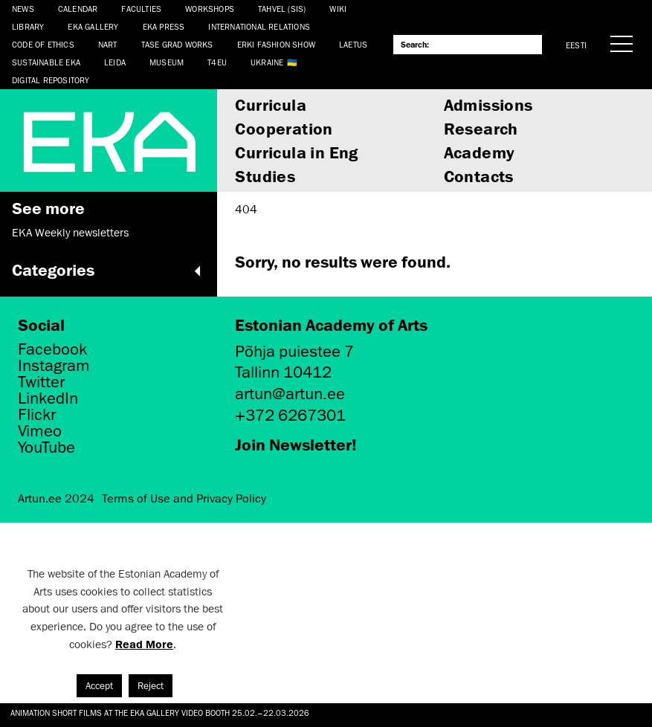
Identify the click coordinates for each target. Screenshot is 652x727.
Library (28, 26)
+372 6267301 (290, 415)
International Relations (259, 26)
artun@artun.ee (290, 394)
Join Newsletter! (296, 444)
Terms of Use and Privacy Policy (184, 499)
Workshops (209, 8)
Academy (479, 152)
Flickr (37, 415)
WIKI (337, 8)
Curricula (270, 104)
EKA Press (164, 26)
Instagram (54, 366)
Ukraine (267, 62)
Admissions (488, 104)
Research (481, 128)
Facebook (52, 349)
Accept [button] (99, 685)
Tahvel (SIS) (282, 8)
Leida (115, 62)
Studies (265, 176)
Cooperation (283, 128)
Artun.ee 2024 (56, 499)
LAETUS (353, 44)
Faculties (141, 8)
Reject (151, 685)
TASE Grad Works (177, 44)
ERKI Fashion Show (276, 44)
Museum (166, 62)
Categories (108, 270)
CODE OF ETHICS (43, 44)
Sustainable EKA (46, 62)
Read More (144, 644)
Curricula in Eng (296, 152)
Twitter (41, 382)
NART (107, 44)
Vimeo (40, 431)
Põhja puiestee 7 (294, 351)
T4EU (217, 62)
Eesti (576, 45)
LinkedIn (48, 398)
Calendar (78, 8)
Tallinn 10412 (283, 372)
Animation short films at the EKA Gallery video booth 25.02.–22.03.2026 (159, 712)
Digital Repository (51, 80)
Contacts (479, 176)
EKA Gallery (93, 26)
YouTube (46, 447)
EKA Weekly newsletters (70, 232)
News (23, 8)
